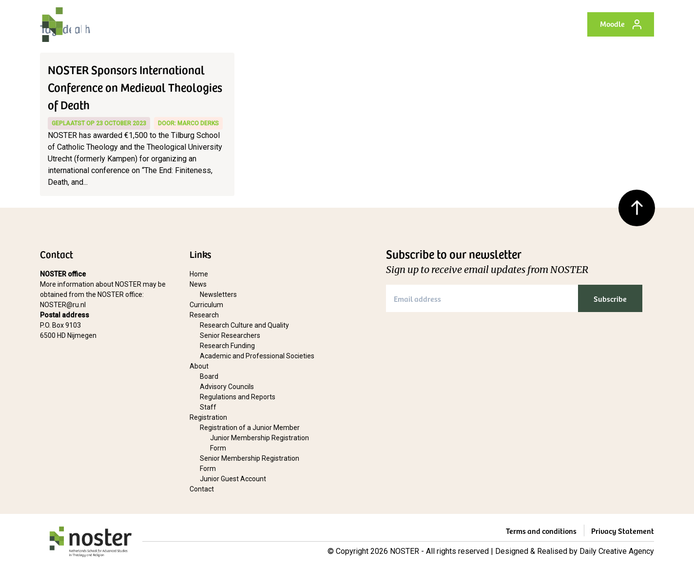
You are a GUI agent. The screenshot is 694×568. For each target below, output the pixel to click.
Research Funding (227, 346)
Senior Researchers (230, 335)
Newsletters (218, 294)
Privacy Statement (622, 530)
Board (209, 376)
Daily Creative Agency (616, 551)
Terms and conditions (541, 530)
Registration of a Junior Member (250, 427)
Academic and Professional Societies (257, 356)
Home (208, 24)
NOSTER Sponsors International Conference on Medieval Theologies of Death (135, 86)
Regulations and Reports (237, 397)
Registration (446, 24)
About (395, 24)
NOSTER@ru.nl (63, 305)
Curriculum (294, 24)
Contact (525, 24)
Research (350, 24)
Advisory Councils (227, 387)
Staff (208, 407)
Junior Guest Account (233, 479)
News (247, 24)
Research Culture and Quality (244, 325)
